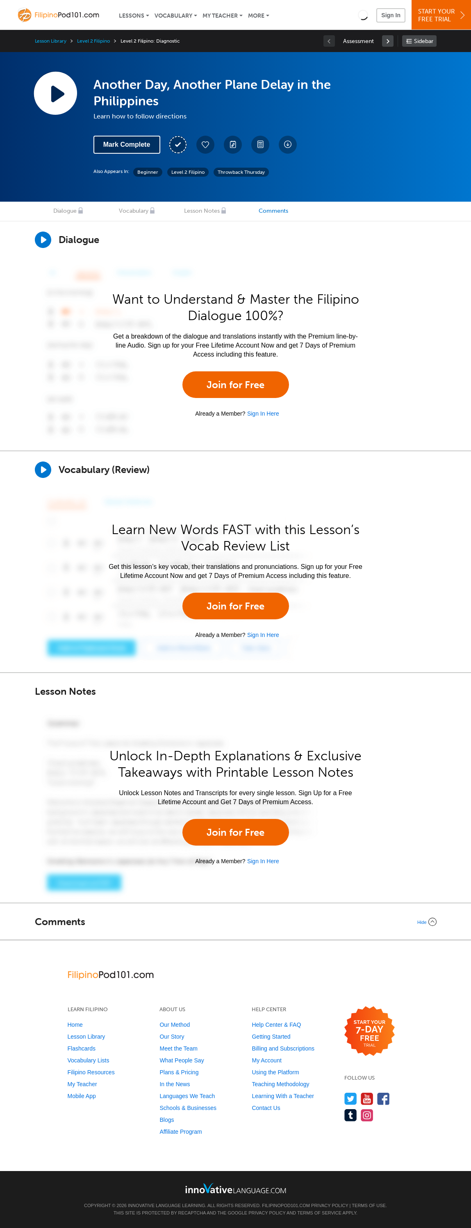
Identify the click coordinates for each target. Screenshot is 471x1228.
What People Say (181, 1060)
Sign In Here (263, 413)
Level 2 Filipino (93, 41)
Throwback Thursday (241, 172)
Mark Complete (126, 144)
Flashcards (82, 1048)
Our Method (174, 1024)
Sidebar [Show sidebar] (423, 41)
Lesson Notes (202, 210)
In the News (174, 1084)
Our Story (171, 1036)
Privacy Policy (329, 1205)
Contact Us (266, 1108)
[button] (363, 15)
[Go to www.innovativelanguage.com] (235, 1188)
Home (75, 1024)
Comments (273, 210)
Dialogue (65, 210)
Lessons (131, 15)
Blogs (166, 1120)
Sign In (390, 15)
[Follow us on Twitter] (350, 1098)
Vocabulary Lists (88, 1060)
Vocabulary (173, 15)
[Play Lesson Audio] (55, 93)
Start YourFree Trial (442, 15)
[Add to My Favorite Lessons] (205, 145)
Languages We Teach (187, 1096)
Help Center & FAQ (276, 1024)
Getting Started (271, 1036)
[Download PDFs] (260, 145)
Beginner (147, 172)
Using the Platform (275, 1072)
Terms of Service (319, 1212)
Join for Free (235, 385)
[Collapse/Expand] (236, 922)
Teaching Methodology (280, 1084)
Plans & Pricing (178, 1072)
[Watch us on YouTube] (367, 1098)
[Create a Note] (233, 145)
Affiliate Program (180, 1131)
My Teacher (220, 15)
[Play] (43, 470)
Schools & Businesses (187, 1108)
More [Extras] (256, 15)
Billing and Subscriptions (283, 1048)
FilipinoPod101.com (286, 1205)
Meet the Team (178, 1048)
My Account (266, 1060)
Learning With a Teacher (283, 1096)
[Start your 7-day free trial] (369, 1031)
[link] (388, 41)
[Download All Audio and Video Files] (288, 145)
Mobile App (82, 1096)
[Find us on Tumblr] (350, 1115)
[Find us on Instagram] (367, 1115)
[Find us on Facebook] (383, 1098)
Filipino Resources (91, 1072)
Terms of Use (369, 1205)
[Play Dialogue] (43, 240)
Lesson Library (50, 41)
